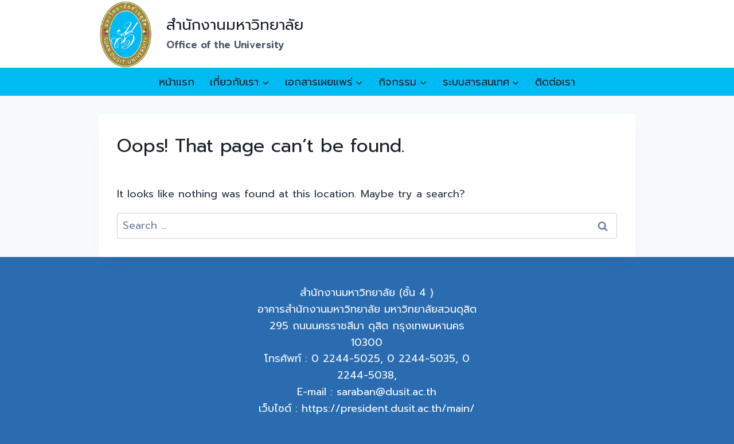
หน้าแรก (176, 82)
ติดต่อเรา (555, 82)
